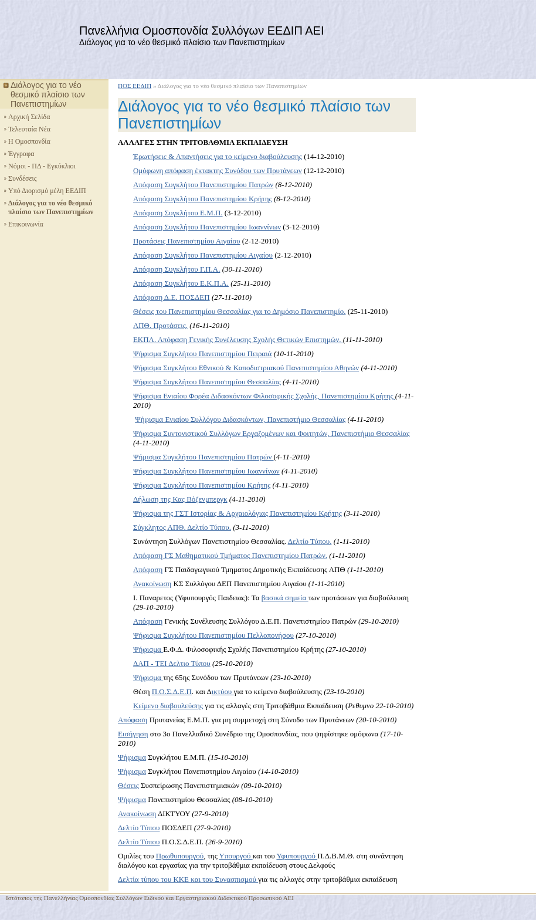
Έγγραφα (21, 154)
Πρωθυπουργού (179, 855)
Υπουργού (236, 855)
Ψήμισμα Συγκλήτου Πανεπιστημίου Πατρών (203, 456)
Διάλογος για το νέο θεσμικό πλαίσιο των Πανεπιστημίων (50, 207)
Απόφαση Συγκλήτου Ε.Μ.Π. (178, 212)
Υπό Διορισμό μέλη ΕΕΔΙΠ (47, 191)
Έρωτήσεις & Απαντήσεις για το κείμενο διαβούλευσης (217, 156)
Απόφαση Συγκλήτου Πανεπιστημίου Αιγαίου (203, 255)
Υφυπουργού (296, 855)
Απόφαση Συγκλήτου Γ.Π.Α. (176, 269)
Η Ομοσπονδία (29, 141)
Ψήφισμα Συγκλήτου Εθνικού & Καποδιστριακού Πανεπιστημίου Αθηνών (246, 367)
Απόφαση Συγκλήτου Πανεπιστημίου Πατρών (203, 184)
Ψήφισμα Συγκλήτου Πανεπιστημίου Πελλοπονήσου (213, 635)
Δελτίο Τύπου (139, 827)
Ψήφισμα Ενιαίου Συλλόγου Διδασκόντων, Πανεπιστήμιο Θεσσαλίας (240, 419)
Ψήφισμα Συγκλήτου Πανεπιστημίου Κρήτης (201, 485)
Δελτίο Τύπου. (310, 541)
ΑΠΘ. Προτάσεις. (160, 325)
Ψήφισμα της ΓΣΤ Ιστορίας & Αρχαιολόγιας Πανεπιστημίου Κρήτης (237, 513)
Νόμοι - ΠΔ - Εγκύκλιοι (42, 166)
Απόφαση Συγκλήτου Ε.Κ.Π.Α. (181, 283)
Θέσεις (128, 785)
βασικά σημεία (285, 597)
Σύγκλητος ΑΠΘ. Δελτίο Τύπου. (182, 527)
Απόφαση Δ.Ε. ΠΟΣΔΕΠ (171, 297)
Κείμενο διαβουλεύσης (168, 705)
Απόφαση (147, 569)
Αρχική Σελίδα (29, 117)
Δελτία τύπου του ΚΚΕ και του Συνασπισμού (188, 879)
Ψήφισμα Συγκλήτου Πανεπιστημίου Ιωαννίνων (206, 470)
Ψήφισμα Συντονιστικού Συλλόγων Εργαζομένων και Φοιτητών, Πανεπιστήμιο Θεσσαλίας (271, 433)
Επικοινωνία (25, 224)
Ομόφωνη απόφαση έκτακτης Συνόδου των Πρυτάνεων (217, 170)
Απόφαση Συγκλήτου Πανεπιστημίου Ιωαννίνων (207, 226)
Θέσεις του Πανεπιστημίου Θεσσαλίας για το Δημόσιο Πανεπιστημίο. (239, 311)
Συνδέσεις (22, 178)
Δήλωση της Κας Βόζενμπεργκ (180, 499)
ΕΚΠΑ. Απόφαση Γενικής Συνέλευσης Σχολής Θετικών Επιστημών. (238, 339)
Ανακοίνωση (152, 583)
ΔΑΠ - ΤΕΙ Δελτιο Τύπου (172, 663)
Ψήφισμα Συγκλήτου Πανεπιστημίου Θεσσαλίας (207, 381)
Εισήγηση (133, 733)
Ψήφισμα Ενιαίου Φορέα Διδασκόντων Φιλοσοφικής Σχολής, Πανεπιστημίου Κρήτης (264, 395)
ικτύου (223, 691)
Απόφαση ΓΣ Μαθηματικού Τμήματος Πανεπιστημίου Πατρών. (230, 555)
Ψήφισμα (148, 649)
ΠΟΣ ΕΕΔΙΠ (134, 85)
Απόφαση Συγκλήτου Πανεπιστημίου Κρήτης (202, 198)
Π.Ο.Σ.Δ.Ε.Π (172, 691)
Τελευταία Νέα (29, 129)
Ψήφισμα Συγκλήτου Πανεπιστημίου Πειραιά (202, 353)
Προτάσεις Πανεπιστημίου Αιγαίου (186, 240)
